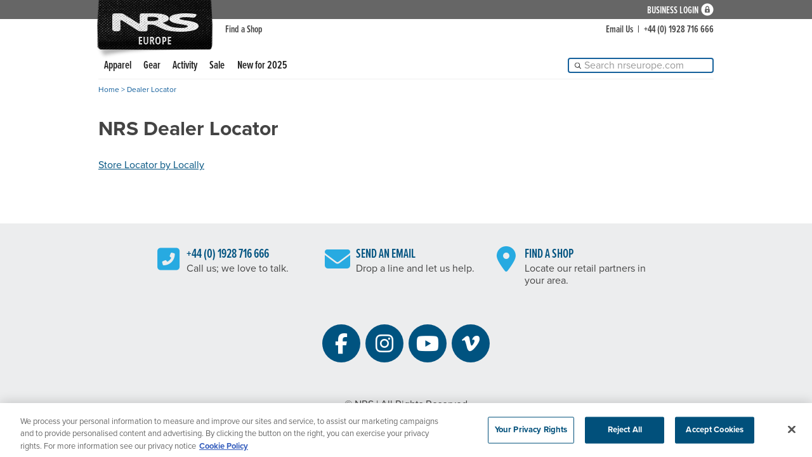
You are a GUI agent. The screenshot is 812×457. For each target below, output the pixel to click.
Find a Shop (244, 29)
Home (108, 89)
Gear (151, 65)
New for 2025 (262, 65)
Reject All (625, 433)
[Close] (792, 432)
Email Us (619, 29)
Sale (217, 65)
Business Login (672, 10)
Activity (185, 65)
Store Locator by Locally (151, 165)
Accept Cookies (714, 433)
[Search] (641, 65)
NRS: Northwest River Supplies (155, 25)
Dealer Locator (151, 89)
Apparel (117, 65)
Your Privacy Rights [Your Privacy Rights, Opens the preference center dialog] (531, 433)
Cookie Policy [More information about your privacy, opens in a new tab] (223, 449)
